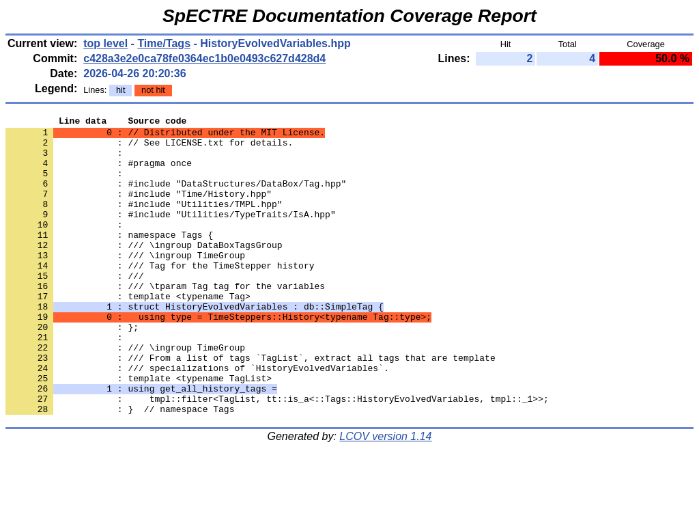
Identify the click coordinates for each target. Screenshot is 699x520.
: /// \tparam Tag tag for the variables (165, 320)
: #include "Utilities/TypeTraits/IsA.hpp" (170, 234)
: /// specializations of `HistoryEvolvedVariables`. (197, 419)
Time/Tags (163, 43)
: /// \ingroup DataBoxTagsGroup (144, 271)
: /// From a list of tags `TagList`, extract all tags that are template (250, 406)
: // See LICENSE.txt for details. (149, 148)
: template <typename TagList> (138, 431)
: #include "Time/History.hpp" (138, 210)
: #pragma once (98, 173)
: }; (72, 370)
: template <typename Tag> (128, 333)
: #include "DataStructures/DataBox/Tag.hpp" (175, 197)
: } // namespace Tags (119, 468)
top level (105, 43)
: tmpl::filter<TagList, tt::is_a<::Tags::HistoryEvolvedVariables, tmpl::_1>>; (277, 456)
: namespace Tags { (109, 259)
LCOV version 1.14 (385, 496)
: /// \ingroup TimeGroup (125, 283)
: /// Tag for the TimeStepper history (159, 296)
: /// (74, 308)
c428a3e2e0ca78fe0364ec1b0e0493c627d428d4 (204, 58)
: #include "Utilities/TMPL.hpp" (144, 222)
